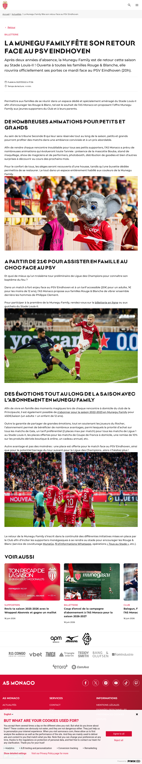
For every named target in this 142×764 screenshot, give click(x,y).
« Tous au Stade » (118, 543)
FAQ (52, 709)
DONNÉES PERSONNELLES (111, 709)
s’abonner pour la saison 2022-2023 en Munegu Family (92, 412)
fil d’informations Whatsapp (73, 543)
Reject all (118, 740)
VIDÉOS (7, 709)
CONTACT (55, 705)
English (9, 714)
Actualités (16, 14)
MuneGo (48, 543)
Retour (9, 27)
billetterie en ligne (106, 302)
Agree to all (118, 733)
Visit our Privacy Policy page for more (49, 753)
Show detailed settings (15, 753)
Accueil (6, 14)
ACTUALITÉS (9, 705)
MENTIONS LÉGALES (107, 705)
